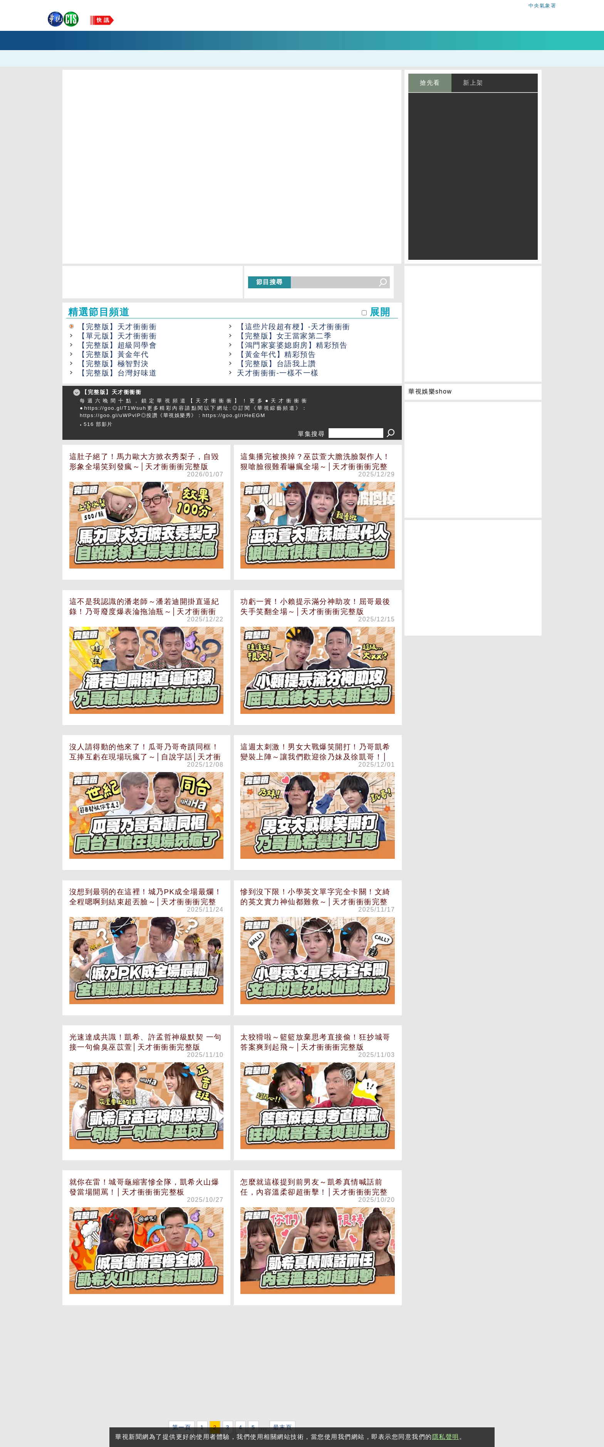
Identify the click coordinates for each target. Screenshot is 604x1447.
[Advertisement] (232, 1364)
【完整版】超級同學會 (117, 345)
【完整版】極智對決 (113, 364)
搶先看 (430, 82)
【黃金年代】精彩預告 (276, 354)
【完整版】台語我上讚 (276, 364)
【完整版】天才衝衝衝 (117, 327)
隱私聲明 (445, 1437)
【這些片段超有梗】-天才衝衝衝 (294, 327)
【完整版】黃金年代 (113, 354)
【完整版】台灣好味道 (117, 373)
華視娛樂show (430, 391)
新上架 (473, 82)
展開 (380, 312)
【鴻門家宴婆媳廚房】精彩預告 (292, 345)
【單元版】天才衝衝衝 (117, 336)
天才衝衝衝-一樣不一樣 (278, 373)
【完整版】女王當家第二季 (284, 336)
